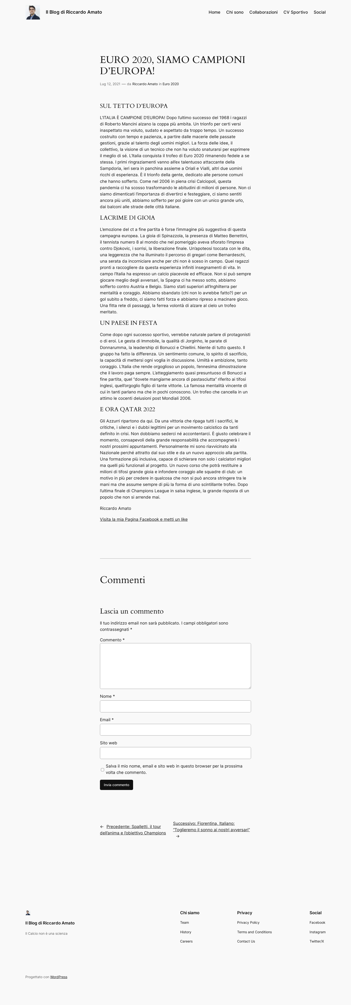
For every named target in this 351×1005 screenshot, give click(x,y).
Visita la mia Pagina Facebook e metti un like (144, 519)
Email (107, 719)
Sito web (108, 742)
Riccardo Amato (145, 84)
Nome (107, 696)
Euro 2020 (171, 84)
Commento (112, 639)
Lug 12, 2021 (110, 84)
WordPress (58, 977)
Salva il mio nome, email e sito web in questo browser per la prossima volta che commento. (174, 769)
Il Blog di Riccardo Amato (74, 12)
